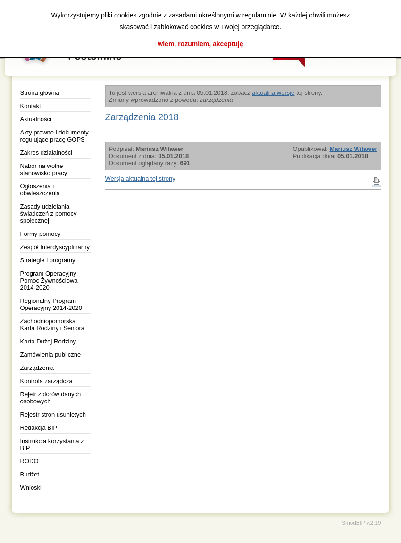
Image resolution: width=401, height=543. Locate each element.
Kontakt (30, 105)
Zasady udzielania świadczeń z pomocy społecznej (48, 213)
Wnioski (31, 487)
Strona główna (39, 92)
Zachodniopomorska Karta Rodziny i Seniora (52, 324)
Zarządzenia (37, 367)
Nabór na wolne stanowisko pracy (43, 169)
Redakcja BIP (39, 427)
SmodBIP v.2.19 (361, 522)
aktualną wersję (273, 92)
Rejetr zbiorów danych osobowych (50, 398)
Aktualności (35, 119)
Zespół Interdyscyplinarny (55, 247)
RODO (29, 461)
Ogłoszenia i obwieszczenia (40, 190)
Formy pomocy (40, 233)
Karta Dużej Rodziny (48, 341)
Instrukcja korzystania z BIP (52, 444)
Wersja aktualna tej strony (140, 178)
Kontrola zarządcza (46, 380)
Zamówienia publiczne (50, 354)
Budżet (29, 474)
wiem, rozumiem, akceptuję (200, 44)
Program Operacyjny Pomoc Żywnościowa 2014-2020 (49, 280)
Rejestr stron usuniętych (53, 414)
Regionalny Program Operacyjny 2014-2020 (51, 304)
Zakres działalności (46, 152)
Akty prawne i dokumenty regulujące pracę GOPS (54, 136)
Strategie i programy (47, 260)
